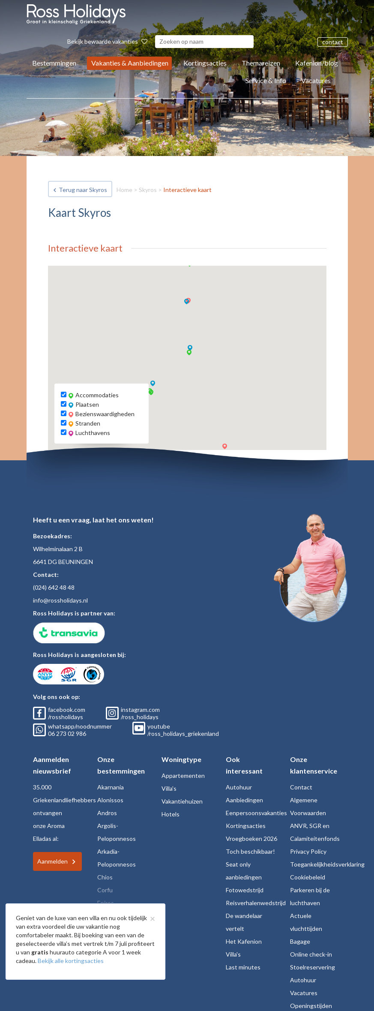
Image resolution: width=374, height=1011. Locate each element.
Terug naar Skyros (83, 189)
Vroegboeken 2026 (251, 838)
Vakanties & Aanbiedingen (129, 63)
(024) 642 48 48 (54, 587)
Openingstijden (311, 1005)
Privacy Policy (308, 851)
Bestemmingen (54, 63)
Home (124, 189)
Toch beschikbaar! (250, 851)
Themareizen (261, 63)
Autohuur (239, 787)
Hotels (171, 814)
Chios (105, 877)
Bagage (300, 941)
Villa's (169, 788)
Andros (107, 812)
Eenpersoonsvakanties (256, 812)
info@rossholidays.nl (60, 600)
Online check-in (311, 954)
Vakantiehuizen (182, 801)
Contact (301, 787)
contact (332, 41)
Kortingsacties (205, 63)
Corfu (105, 890)
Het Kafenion (244, 941)
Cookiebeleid (307, 877)
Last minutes (243, 967)
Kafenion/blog (316, 63)
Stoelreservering (312, 967)
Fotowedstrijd (244, 890)
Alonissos (110, 800)
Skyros (148, 189)
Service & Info (265, 80)
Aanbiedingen (244, 800)
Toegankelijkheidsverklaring (327, 864)
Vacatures (316, 80)
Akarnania (110, 787)
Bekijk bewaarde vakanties (107, 41)
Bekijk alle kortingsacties (71, 960)
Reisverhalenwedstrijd (256, 902)
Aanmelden (52, 861)
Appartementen (183, 775)
